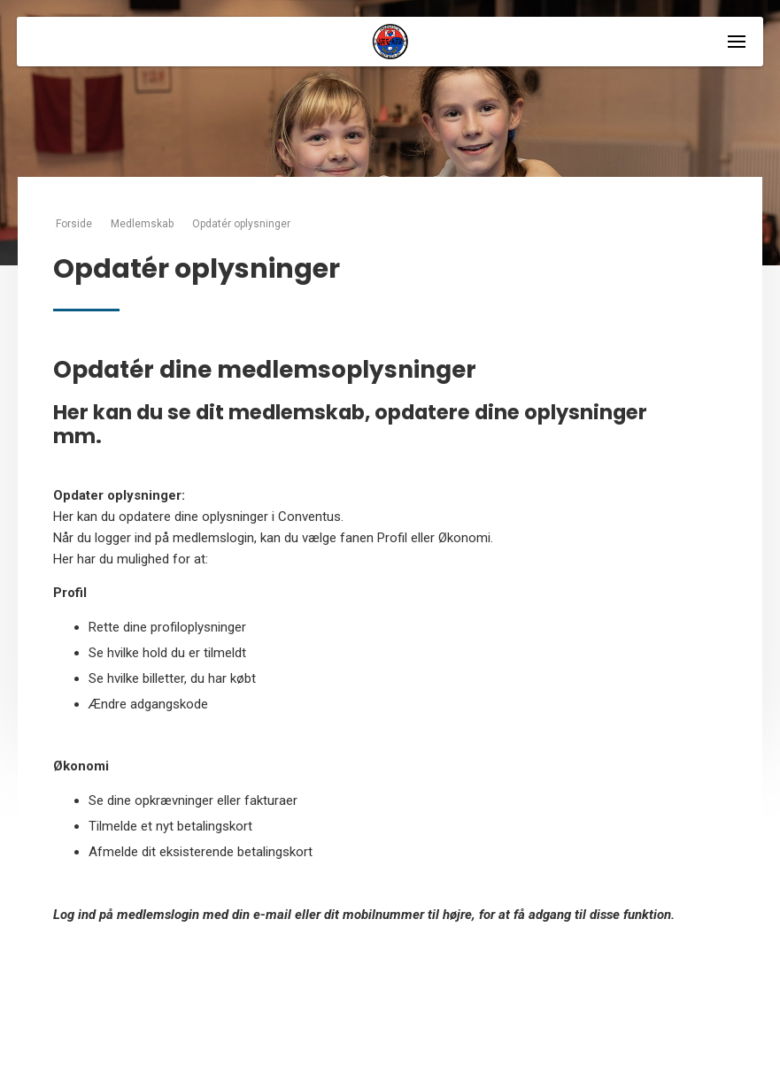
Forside (74, 224)
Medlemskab (142, 224)
